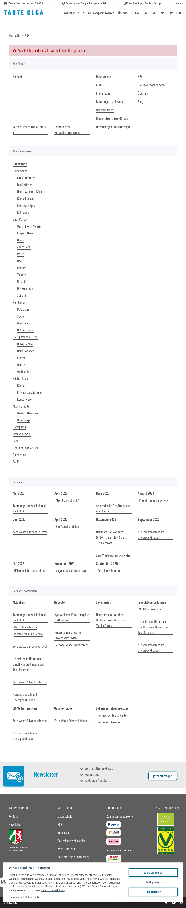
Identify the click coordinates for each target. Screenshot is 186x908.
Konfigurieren (153, 882)
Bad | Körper (24, 184)
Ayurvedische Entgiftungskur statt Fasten (113, 508)
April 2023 (61, 519)
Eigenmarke (20, 171)
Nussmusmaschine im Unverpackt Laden (151, 534)
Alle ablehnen (153, 891)
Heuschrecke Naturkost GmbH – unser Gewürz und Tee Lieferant (111, 537)
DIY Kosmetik (25, 288)
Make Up (22, 281)
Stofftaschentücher (67, 526)
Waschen (22, 323)
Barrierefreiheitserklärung (112, 118)
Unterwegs (23, 420)
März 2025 (102, 493)
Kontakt (179, 3)
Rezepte (59, 602)
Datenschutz (32, 897)
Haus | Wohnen (25, 351)
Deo (19, 261)
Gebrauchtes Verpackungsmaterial (84, 3)
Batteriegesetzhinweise (110, 101)
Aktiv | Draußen (26, 177)
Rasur (20, 254)
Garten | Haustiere (28, 413)
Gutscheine (19, 454)
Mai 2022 (18, 563)
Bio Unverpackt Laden (151, 85)
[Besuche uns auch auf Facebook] (166, 902)
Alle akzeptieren (153, 872)
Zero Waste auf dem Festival (30, 532)
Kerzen (21, 357)
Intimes (21, 267)
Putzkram (23, 309)
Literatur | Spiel (26, 205)
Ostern (21, 364)
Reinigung (23, 212)
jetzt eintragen (162, 776)
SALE (16, 461)
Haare (20, 240)
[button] (154, 13)
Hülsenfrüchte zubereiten (29, 570)
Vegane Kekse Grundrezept (72, 570)
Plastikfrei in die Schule (153, 500)
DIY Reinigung (25, 330)
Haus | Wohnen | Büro (29, 191)
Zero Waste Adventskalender (113, 555)
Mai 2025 (18, 493)
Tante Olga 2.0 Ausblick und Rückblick (29, 508)
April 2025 (61, 493)
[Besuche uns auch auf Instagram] (181, 902)
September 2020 (107, 563)
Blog (137, 13)
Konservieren (25, 399)
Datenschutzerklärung (53, 890)
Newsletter (15, 824)
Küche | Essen (25, 198)
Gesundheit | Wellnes (29, 226)
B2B (84, 13)
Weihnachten (24, 371)
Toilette (21, 274)
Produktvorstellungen (152, 602)
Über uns (143, 93)
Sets (15, 441)
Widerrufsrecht (105, 110)
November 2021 (64, 563)
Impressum (15, 897)
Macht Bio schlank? (67, 500)
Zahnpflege (24, 247)
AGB (98, 85)
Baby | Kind (19, 427)
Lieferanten (103, 602)
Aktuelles (19, 602)
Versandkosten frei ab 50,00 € (24, 3)
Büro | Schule (25, 344)
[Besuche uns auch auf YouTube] (173, 902)
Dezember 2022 (106, 519)
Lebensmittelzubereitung (112, 708)
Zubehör (22, 295)
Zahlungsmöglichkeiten (120, 816)
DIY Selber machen (25, 708)
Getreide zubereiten (109, 570)
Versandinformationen (119, 850)
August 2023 (146, 493)
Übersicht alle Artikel (25, 447)
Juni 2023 (19, 519)
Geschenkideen (64, 708)
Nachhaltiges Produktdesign (142, 3)
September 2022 (148, 519)
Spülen (21, 316)
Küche (21, 385)
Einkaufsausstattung (29, 392)
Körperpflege (25, 233)
